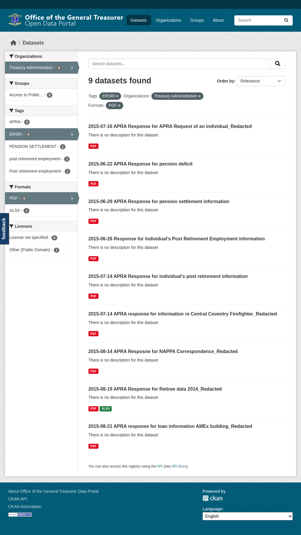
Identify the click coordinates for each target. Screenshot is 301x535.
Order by (225, 81)
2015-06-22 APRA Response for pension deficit (140, 163)
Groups (197, 20)
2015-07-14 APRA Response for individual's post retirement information (168, 276)
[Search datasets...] (263, 20)
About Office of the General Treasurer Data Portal (53, 491)
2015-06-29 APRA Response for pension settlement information (159, 201)
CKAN (213, 498)
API (160, 466)
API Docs (178, 466)
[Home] (13, 43)
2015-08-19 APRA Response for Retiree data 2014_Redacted (155, 389)
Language (212, 509)
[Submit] (286, 20)
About (218, 20)
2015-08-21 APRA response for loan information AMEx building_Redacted (170, 426)
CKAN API (17, 499)
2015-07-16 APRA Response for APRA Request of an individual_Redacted (170, 126)
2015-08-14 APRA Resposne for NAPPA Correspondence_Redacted (163, 351)
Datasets (139, 20)
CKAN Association (25, 506)
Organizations (168, 20)
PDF (93, 146)
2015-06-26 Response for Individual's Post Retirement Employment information (176, 238)
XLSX (106, 408)
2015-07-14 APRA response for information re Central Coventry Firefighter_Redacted (182, 313)
